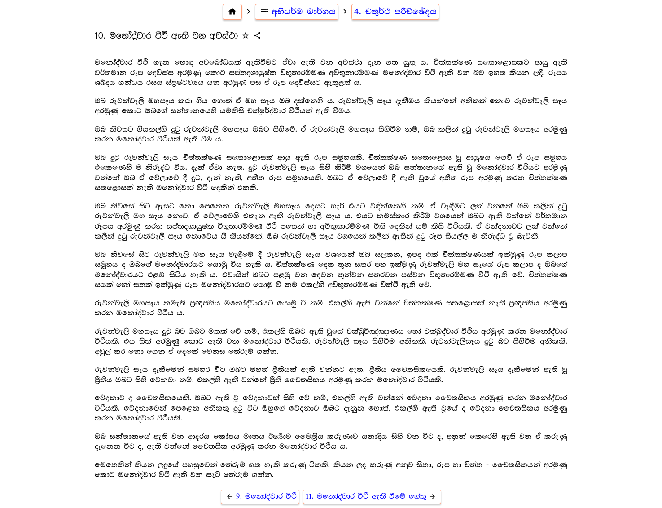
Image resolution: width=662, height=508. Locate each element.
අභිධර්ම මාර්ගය (297, 12)
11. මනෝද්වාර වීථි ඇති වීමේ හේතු (372, 496)
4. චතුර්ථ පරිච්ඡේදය (395, 12)
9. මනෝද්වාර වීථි (260, 496)
